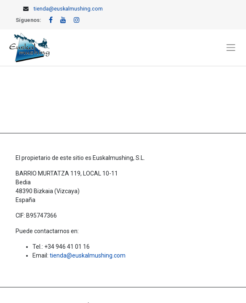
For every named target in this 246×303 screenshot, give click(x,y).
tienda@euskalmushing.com (68, 8)
